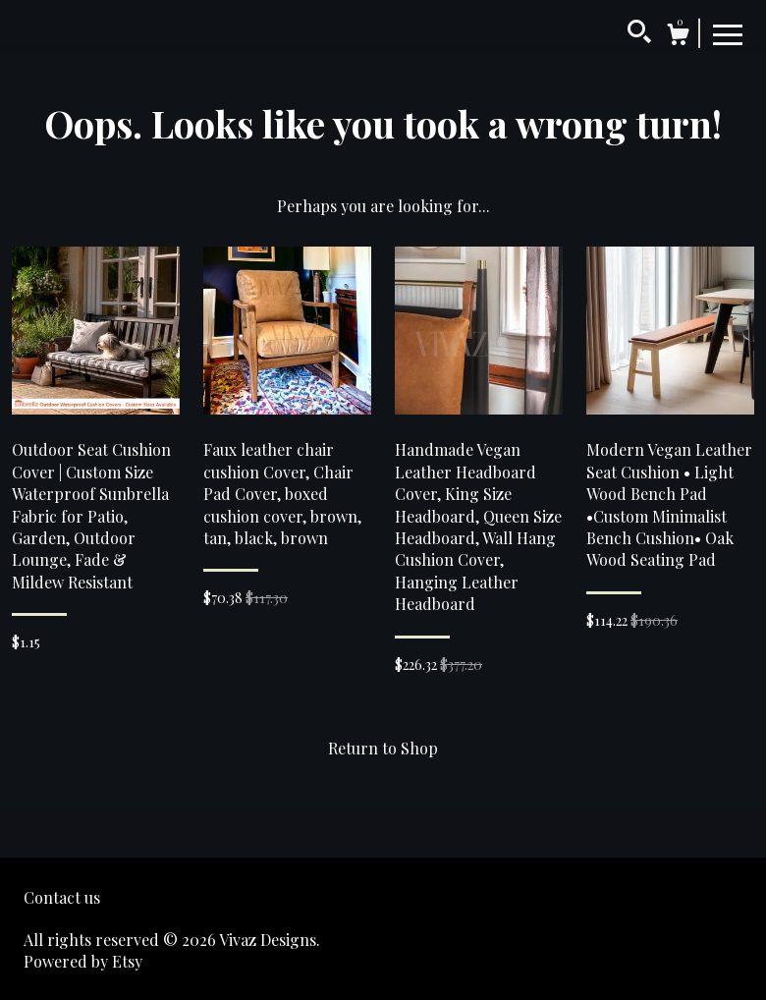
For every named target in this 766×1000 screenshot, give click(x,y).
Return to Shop (383, 748)
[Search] (639, 34)
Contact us (62, 897)
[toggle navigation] (727, 33)
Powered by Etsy (83, 961)
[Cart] (677, 37)
